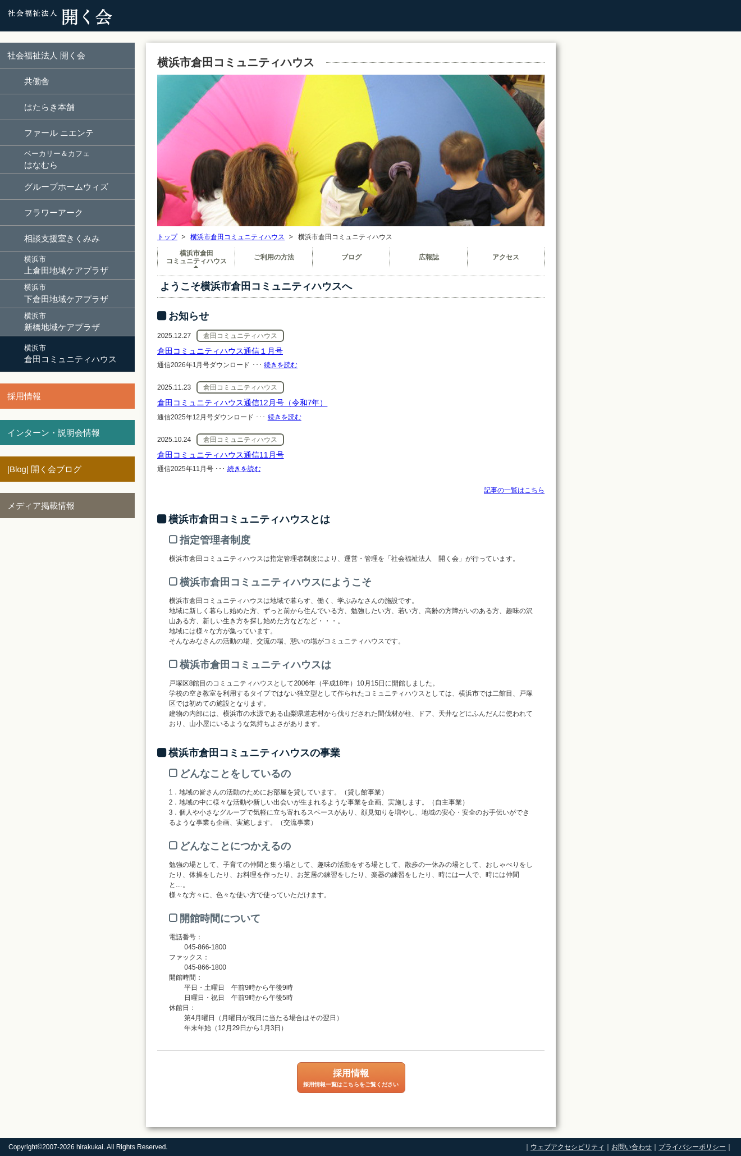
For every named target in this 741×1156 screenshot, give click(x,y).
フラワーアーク (53, 212)
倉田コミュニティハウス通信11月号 (220, 454)
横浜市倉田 (196, 257)
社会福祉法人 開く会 (46, 55)
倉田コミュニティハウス (78, 353)
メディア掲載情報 (41, 505)
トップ (167, 237)
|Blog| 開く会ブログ (44, 469)
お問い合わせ (631, 1147)
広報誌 (429, 257)
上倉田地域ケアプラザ (78, 264)
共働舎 (36, 81)
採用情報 (24, 396)
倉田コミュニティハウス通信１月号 (220, 350)
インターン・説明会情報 (53, 432)
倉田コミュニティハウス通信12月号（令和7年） (242, 402)
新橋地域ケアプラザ (78, 321)
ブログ (351, 257)
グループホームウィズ (66, 186)
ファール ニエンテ (59, 133)
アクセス (505, 257)
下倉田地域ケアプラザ (78, 292)
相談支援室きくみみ (62, 238)
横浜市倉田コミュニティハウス (237, 237)
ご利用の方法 (274, 257)
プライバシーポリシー (692, 1147)
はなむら (78, 159)
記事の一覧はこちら (514, 490)
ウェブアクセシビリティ (567, 1147)
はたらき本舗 (49, 107)
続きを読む (281, 365)
